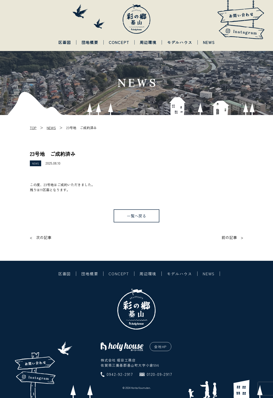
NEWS (209, 42)
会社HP (160, 346)
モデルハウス (179, 42)
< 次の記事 (40, 237)
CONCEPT (119, 42)
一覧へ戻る (136, 216)
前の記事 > (232, 237)
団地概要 (89, 42)
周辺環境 (148, 42)
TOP (33, 127)
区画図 (64, 42)
